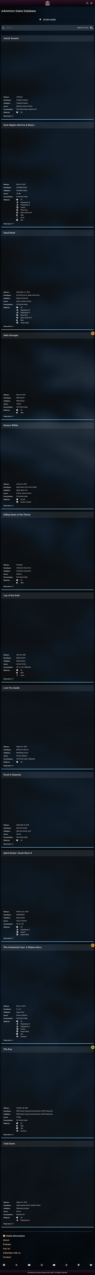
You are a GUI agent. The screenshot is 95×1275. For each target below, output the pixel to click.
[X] (16, 1265)
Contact (7, 1257)
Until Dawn (9, 1143)
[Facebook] (4, 1265)
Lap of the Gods (12, 595)
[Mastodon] (79, 1265)
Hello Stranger (11, 335)
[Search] (87, 3)
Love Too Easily (12, 688)
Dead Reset (9, 233)
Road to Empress (12, 774)
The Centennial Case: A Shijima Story (23, 947)
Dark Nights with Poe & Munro (19, 125)
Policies (7, 1244)
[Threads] (66, 1265)
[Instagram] (42, 1265)
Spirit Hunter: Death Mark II (18, 853)
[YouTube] (54, 1265)
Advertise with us (11, 1253)
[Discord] (29, 1265)
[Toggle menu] (91, 3)
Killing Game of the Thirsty (17, 514)
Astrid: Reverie (11, 38)
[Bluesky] (91, 1265)
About (6, 1240)
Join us (6, 1248)
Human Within (11, 425)
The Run (8, 1049)
